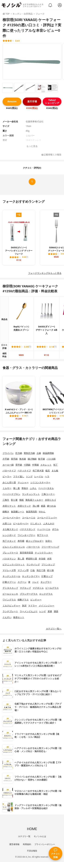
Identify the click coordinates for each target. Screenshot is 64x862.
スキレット (46, 465)
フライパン (8, 453)
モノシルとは (40, 836)
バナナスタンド (27, 529)
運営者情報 (14, 844)
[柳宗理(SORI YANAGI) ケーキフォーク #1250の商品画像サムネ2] (19, 88)
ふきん (33, 488)
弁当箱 (42, 558)
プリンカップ (48, 564)
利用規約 (27, 844)
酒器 (56, 611)
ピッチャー (35, 599)
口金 (32, 570)
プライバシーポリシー (44, 844)
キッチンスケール (11, 576)
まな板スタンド (10, 529)
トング (29, 476)
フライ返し (18, 476)
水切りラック (24, 506)
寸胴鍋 (27, 465)
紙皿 (43, 506)
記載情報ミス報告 (51, 155)
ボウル (55, 529)
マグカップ (25, 588)
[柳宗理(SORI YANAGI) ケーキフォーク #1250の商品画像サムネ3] (30, 88)
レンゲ (42, 611)
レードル (38, 476)
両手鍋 (14, 459)
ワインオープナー (26, 535)
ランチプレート (10, 611)
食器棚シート (17, 511)
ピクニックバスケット (14, 564)
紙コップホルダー (35, 541)
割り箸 (14, 500)
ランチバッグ (33, 564)
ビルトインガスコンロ (14, 547)
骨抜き (25, 488)
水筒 (49, 558)
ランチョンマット (31, 494)
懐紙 (21, 500)
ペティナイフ (24, 470)
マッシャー (23, 482)
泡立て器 (41, 570)
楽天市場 (32, 101)
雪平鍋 (18, 465)
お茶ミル (7, 523)
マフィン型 (23, 570)
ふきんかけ (48, 523)
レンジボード (9, 535)
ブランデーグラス (29, 594)
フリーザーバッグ (50, 547)
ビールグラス (52, 588)
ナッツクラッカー (44, 552)
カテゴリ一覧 (24, 836)
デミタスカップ (10, 588)
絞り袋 (50, 570)
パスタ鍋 (51, 459)
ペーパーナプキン (11, 494)
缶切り (48, 541)
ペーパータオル (46, 488)
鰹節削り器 (31, 558)
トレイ (35, 582)
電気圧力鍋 (29, 453)
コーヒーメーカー (11, 517)
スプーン (22, 582)
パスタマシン (9, 558)
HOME (32, 829)
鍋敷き (6, 511)
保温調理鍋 (48, 453)
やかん (42, 511)
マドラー (32, 605)
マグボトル (38, 588)
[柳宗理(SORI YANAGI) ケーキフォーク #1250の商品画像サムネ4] (41, 88)
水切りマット (9, 506)
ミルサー (7, 488)
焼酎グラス (23, 599)
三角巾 (6, 500)
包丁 (55, 465)
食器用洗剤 (31, 511)
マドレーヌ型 (9, 570)
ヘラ (47, 476)
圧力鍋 (18, 453)
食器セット (18, 617)
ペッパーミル (43, 529)
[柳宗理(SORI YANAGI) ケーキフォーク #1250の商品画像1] (32, 61)
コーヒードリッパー (47, 517)
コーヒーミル (28, 517)
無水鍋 (22, 459)
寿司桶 (21, 541)
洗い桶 (36, 506)
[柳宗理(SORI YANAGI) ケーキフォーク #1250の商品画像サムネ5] (53, 88)
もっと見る (32, 146)
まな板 (55, 470)
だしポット (35, 523)
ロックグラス (46, 594)
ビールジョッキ (10, 594)
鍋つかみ (51, 506)
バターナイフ (9, 470)
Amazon (11, 101)
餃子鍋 (41, 459)
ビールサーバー (21, 523)
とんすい (7, 617)
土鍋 (39, 453)
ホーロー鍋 (8, 465)
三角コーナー (48, 494)
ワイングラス (9, 599)
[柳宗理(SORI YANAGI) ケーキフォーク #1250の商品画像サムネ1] (8, 88)
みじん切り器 (9, 482)
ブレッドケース (10, 552)
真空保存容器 (26, 552)
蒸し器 (21, 558)
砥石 (47, 470)
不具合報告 (32, 851)
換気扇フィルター (34, 500)
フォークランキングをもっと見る (44, 273)
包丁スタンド (9, 541)
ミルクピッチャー (11, 605)
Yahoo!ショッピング (52, 101)
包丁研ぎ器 (38, 470)
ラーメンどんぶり (29, 611)
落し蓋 (16, 488)
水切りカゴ (50, 500)
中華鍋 (35, 465)
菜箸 (50, 611)
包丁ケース (42, 535)
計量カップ (47, 576)
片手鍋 (6, 459)
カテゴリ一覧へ (53, 628)
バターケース (33, 547)
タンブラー (46, 582)
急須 (24, 605)
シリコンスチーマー (40, 482)
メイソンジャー (46, 605)
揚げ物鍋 (32, 459)
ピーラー (7, 476)
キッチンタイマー (31, 576)
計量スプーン (9, 582)
